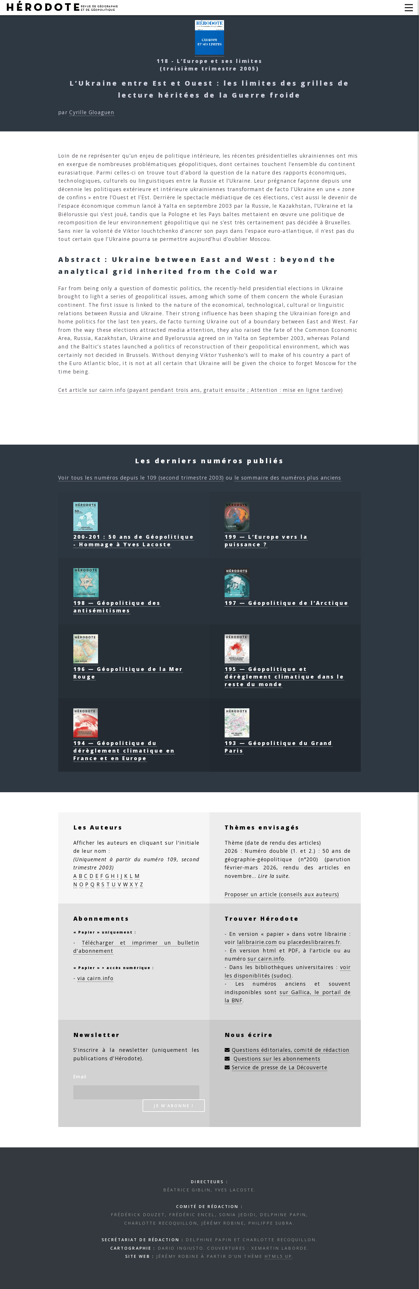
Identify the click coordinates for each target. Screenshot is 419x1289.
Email (80, 1076)
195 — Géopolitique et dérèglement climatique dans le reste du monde (284, 673)
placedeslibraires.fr (313, 941)
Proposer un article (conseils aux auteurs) (282, 894)
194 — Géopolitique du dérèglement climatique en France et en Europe (124, 747)
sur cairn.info (266, 958)
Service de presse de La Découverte (279, 1067)
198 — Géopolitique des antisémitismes (117, 603)
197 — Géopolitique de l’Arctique (287, 599)
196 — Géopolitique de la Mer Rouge (128, 669)
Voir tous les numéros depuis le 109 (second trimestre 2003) (141, 477)
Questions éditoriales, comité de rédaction (291, 1049)
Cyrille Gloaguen (91, 112)
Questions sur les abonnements (277, 1058)
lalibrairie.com (257, 941)
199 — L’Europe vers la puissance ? (266, 537)
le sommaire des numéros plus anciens (288, 477)
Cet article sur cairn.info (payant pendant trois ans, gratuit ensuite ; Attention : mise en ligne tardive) (200, 389)
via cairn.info (95, 978)
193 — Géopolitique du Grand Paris (279, 743)
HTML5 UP (278, 1256)
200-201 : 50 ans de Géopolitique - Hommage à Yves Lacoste (133, 537)
